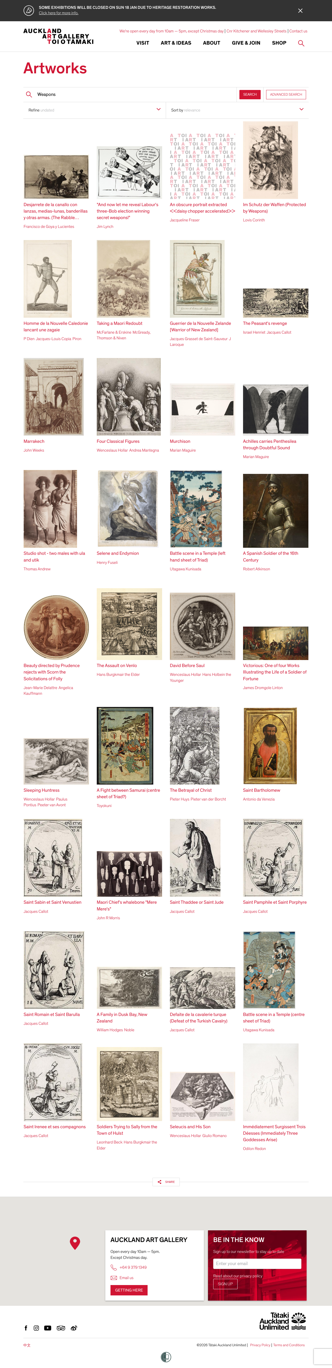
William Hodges (110, 1030)
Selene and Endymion (118, 554)
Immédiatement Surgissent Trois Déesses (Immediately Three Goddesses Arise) (274, 1133)
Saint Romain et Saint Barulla (52, 1015)
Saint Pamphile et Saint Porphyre (275, 903)
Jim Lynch (105, 226)
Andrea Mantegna (144, 450)
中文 (27, 1345)
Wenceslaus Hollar (112, 450)
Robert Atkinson (256, 569)
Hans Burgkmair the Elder (118, 674)
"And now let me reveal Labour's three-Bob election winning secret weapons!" (127, 211)
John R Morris (108, 918)
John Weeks (34, 450)
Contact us (298, 31)
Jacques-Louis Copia (53, 339)
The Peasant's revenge (265, 324)
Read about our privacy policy (237, 1276)
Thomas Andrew (37, 569)
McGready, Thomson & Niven (123, 335)
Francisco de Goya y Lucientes (49, 226)
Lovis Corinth (254, 220)
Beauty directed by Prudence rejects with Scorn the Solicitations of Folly (52, 672)
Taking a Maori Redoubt (119, 324)
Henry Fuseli (107, 562)
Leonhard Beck (109, 1142)
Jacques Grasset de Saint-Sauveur (199, 339)
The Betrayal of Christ (191, 791)
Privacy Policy (260, 1345)
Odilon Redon (254, 1149)
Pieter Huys (179, 799)
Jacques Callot (279, 332)
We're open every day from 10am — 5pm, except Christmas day (172, 31)
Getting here (129, 1290)
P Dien (29, 339)
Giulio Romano (214, 1136)
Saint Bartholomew (261, 791)
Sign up (225, 1284)
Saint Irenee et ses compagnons (55, 1127)
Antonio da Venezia (259, 799)
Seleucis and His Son (190, 1127)
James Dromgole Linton (263, 688)
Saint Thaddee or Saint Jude (197, 903)
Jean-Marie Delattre (40, 688)
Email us (122, 1278)
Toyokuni (104, 806)
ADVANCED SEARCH (286, 94)
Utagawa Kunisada (185, 569)
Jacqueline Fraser (185, 220)
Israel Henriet (254, 332)
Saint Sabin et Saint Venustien (52, 903)
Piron (76, 339)
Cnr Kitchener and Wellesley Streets (256, 31)
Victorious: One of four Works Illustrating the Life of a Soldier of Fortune (275, 672)
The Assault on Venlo (117, 666)
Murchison (180, 442)
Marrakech (34, 442)
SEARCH (250, 94)
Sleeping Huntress (42, 791)
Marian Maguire (183, 450)
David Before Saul (187, 666)
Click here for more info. (58, 13)
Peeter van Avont (52, 805)
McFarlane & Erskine (114, 332)
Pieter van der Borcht (208, 799)
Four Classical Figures (118, 442)
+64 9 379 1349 (128, 1267)
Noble (129, 1030)
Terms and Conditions (289, 1345)
